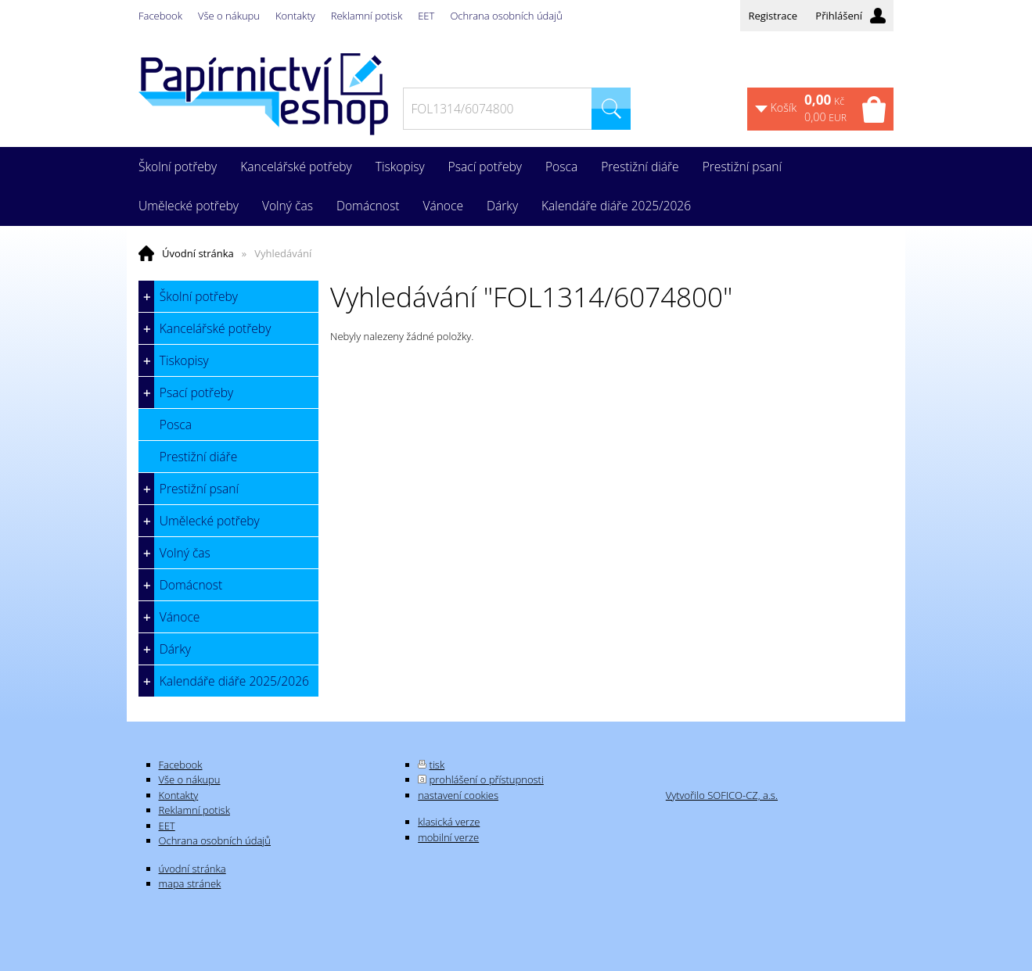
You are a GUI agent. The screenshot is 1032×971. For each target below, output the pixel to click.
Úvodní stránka (198, 253)
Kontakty (295, 16)
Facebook (160, 16)
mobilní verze (448, 837)
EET (426, 16)
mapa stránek (190, 883)
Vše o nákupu (229, 16)
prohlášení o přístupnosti (487, 779)
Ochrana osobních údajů (506, 16)
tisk (437, 765)
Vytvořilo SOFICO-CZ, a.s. (722, 795)
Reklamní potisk (366, 16)
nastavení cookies (458, 795)
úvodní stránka (192, 869)
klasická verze (449, 822)
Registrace (772, 16)
